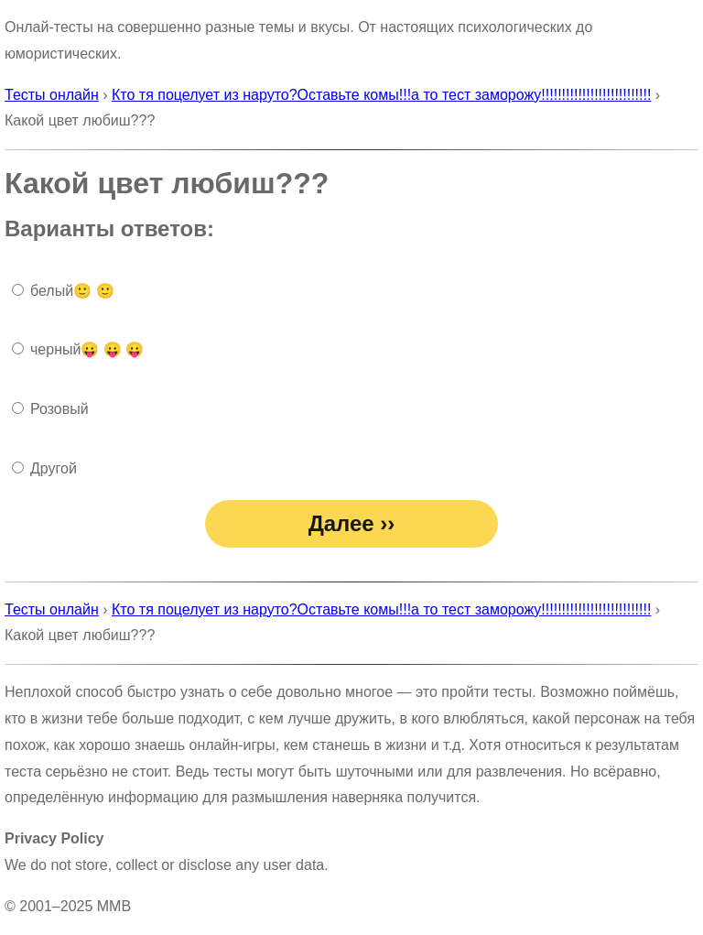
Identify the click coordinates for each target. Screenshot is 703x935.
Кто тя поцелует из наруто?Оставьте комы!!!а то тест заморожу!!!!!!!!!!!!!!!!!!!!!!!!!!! (381, 95)
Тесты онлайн (52, 95)
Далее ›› (351, 523)
